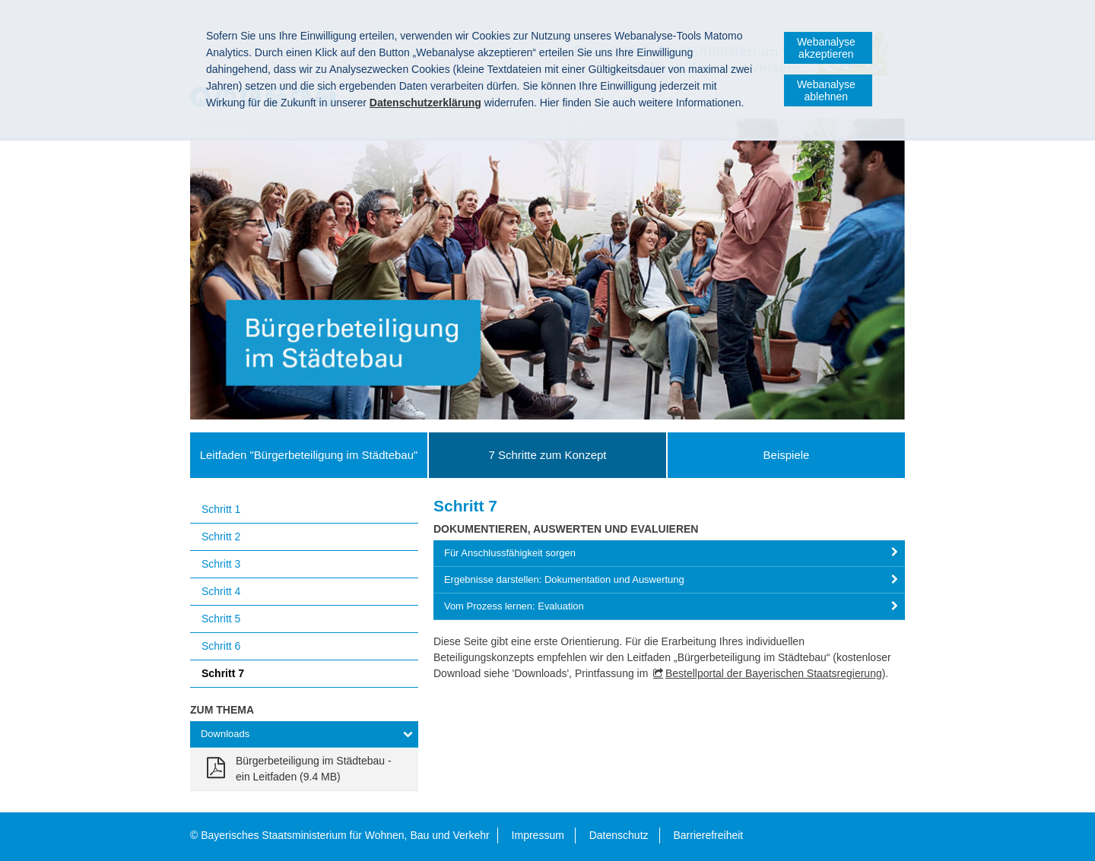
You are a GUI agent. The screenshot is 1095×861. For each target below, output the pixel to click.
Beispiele (786, 454)
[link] (304, 769)
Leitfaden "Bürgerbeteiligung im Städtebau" (309, 454)
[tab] (669, 553)
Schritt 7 (223, 673)
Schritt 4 (221, 591)
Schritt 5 (221, 619)
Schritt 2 (221, 536)
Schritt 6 (221, 646)
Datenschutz (619, 835)
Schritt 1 (221, 509)
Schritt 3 (221, 564)
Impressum (538, 835)
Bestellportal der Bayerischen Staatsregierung (773, 673)
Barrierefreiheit (708, 835)
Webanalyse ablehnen (826, 90)
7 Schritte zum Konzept (547, 454)
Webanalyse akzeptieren (826, 48)
